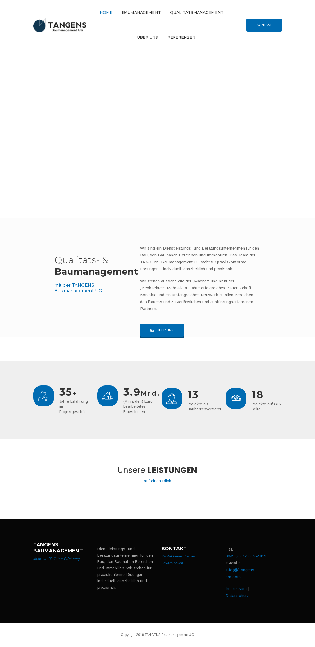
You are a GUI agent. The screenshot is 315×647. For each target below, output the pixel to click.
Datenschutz (237, 595)
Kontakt (264, 25)
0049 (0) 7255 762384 (246, 556)
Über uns (162, 330)
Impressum (236, 588)
